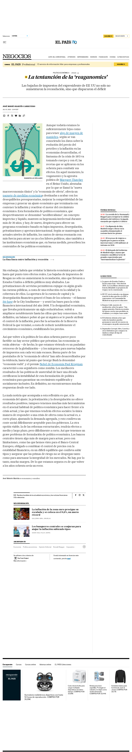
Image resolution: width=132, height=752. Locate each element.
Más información (20, 561)
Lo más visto (105, 276)
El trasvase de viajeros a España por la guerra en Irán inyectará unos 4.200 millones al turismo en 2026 (114, 241)
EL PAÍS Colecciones (63, 664)
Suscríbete (121, 64)
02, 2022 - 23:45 (10, 109)
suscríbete (108, 36)
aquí (69, 558)
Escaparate (7, 664)
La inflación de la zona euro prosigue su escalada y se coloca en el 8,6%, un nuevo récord (55, 512)
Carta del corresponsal (57, 57)
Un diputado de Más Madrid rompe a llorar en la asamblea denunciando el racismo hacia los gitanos (112, 229)
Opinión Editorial (45, 547)
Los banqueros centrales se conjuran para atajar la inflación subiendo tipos (56, 528)
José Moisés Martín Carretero (19, 106)
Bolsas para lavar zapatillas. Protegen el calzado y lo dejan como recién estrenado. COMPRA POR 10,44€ (98, 690)
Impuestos (70, 547)
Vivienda (113, 57)
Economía (17, 547)
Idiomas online (45, 664)
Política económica (61, 73)
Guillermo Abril (37, 518)
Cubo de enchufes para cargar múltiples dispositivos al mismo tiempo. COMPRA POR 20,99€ (76, 690)
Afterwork (71, 57)
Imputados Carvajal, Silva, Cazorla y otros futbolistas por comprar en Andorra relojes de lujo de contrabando (115, 332)
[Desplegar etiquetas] (84, 546)
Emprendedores (82, 57)
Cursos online (30, 664)
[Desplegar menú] (5, 42)
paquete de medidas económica (22, 195)
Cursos (18, 664)
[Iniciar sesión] (121, 36)
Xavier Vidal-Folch (38, 533)
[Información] (78, 73)
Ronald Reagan (58, 547)
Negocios (17, 56)
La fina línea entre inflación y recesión (28, 260)
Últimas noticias (123, 57)
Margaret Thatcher (71, 180)
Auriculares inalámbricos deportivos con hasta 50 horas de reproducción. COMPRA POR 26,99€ (43, 697)
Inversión (93, 57)
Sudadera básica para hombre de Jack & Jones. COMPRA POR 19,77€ (119, 689)
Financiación (103, 57)
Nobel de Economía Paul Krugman (61, 364)
